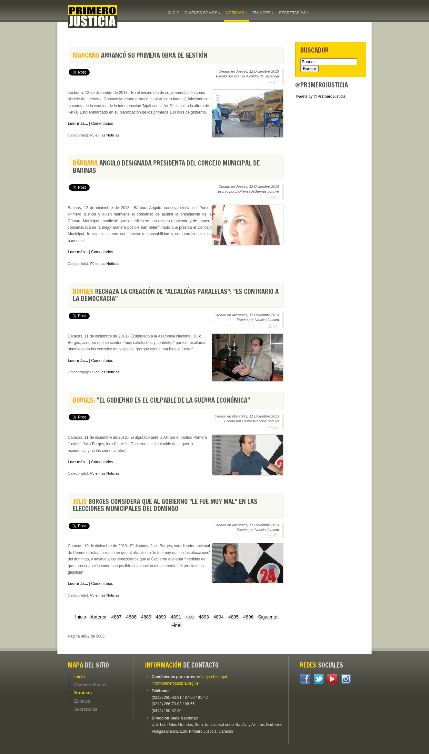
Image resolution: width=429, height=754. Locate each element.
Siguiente (267, 616)
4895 (233, 616)
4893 (204, 616)
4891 (176, 616)
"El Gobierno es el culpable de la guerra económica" (161, 400)
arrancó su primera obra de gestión (140, 55)
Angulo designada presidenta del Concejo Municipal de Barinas (166, 166)
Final (176, 625)
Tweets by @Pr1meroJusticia (320, 96)
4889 (146, 616)
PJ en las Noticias (105, 135)
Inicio (80, 616)
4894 (219, 616)
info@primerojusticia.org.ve (175, 683)
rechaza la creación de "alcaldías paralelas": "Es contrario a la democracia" (176, 295)
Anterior (99, 616)
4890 (161, 616)
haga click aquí (214, 677)
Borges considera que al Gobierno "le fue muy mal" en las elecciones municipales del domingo (165, 505)
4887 (116, 616)
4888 (131, 616)
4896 (248, 616)
